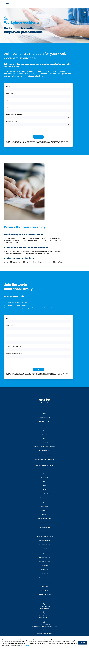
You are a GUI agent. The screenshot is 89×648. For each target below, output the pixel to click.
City (7, 100)
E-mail (8, 107)
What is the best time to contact (14, 353)
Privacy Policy (25, 645)
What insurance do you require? (14, 114)
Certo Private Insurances (44, 465)
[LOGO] (8, 1)
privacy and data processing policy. (56, 141)
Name (8, 86)
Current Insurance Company (14, 346)
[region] (44, 642)
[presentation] (18, 131)
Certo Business (44, 533)
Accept (82, 643)
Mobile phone (10, 93)
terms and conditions (28, 141)
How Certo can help (11, 121)
